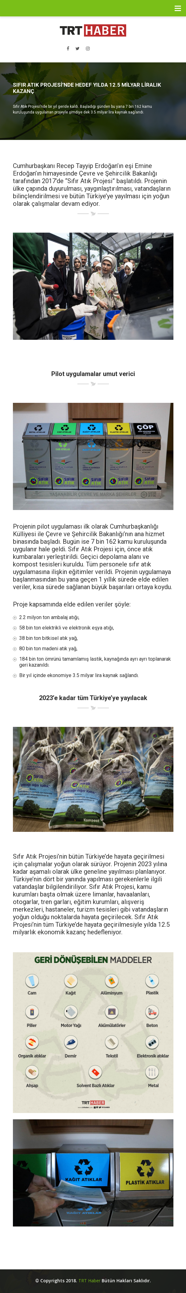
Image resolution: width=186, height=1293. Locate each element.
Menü (178, 8)
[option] (93, 101)
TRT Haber (89, 1281)
